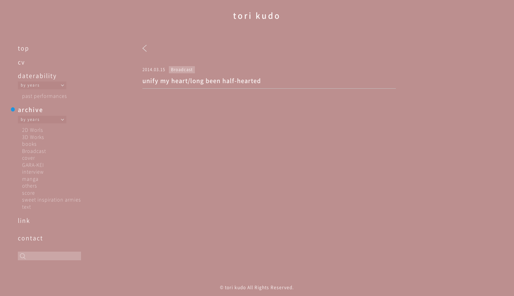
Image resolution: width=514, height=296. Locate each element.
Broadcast (34, 150)
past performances (44, 95)
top (23, 48)
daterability (37, 75)
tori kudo (257, 15)
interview (33, 171)
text (26, 206)
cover (28, 157)
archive (30, 109)
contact (30, 237)
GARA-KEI (33, 164)
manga (30, 178)
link (24, 220)
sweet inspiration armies (51, 199)
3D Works (33, 136)
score (28, 192)
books (29, 143)
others (29, 185)
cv (21, 62)
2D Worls (32, 129)
